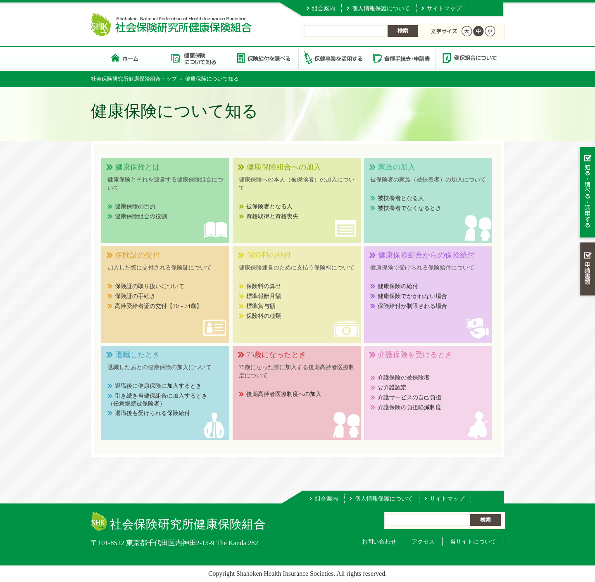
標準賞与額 (260, 306)
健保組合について (469, 58)
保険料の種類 (263, 315)
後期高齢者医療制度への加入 (283, 394)
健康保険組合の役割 (141, 216)
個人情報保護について (381, 8)
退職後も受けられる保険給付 (152, 413)
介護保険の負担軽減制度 (409, 407)
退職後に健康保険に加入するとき (158, 385)
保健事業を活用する (332, 58)
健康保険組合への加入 (284, 167)
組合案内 (323, 8)
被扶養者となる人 (401, 198)
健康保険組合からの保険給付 (426, 255)
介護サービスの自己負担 (409, 397)
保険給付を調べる (263, 58)
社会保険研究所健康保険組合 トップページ (125, 58)
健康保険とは (137, 167)
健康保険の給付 (398, 286)
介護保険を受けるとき (415, 355)
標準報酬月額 (263, 296)
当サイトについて (473, 541)
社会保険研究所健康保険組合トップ (134, 79)
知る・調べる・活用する (586, 193)
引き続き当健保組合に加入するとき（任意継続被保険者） (157, 399)
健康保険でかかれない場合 (412, 296)
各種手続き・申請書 (401, 58)
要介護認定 (392, 387)
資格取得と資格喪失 (272, 216)
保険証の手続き (135, 296)
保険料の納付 (269, 255)
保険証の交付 (137, 255)
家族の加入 (396, 167)
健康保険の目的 (135, 206)
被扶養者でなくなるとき (409, 208)
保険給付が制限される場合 (412, 306)
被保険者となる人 (269, 206)
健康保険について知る (194, 58)
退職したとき (137, 355)
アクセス (423, 541)
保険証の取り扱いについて (149, 286)
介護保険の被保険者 (404, 377)
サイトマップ (444, 8)
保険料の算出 (263, 286)
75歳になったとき (276, 355)
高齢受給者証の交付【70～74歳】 (158, 306)
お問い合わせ (379, 541)
